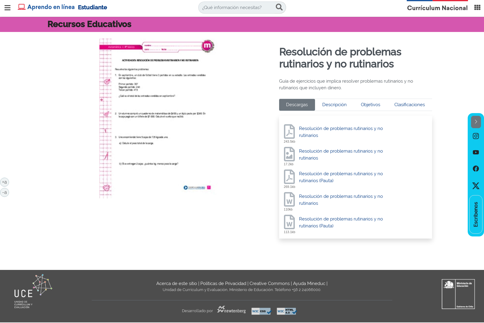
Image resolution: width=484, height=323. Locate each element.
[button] (476, 122)
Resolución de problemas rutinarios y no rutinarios (341, 132)
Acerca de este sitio (176, 283)
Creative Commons (270, 283)
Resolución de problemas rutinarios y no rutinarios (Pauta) (341, 177)
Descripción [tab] (334, 104)
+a (5, 181)
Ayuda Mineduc (309, 283)
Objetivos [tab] (370, 104)
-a (5, 191)
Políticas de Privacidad (223, 283)
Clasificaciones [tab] (409, 104)
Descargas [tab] (297, 104)
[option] (475, 136)
